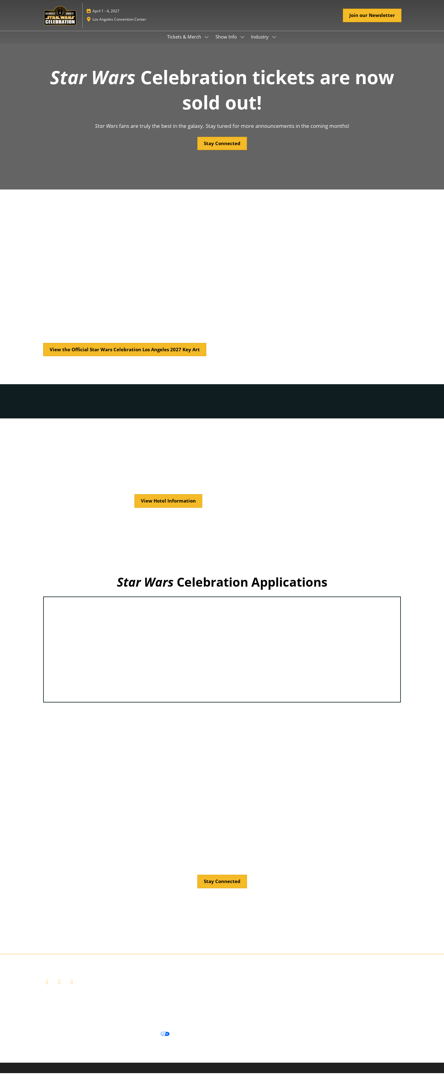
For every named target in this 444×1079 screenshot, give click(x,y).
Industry (260, 42)
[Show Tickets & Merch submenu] (206, 43)
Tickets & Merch (184, 42)
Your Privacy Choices (142, 1040)
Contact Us (169, 1010)
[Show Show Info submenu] (242, 43)
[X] (60, 988)
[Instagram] (72, 988)
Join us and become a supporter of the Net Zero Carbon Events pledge (117, 1018)
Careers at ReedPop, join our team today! (227, 1010)
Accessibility (207, 1018)
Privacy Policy (57, 1040)
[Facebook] (47, 988)
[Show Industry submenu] (274, 43)
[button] (372, 21)
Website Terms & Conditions (73, 1010)
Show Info (227, 42)
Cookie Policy (94, 1040)
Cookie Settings (193, 1040)
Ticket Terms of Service (130, 1010)
